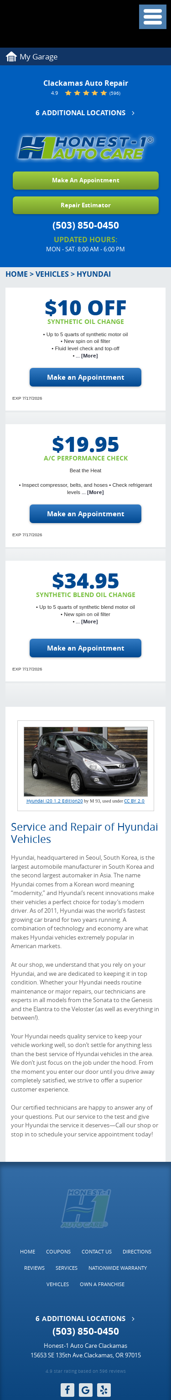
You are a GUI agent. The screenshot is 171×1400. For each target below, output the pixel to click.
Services (67, 1267)
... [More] (86, 355)
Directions (137, 1251)
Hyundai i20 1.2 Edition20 (54, 801)
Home (16, 274)
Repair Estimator (86, 205)
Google (86, 1390)
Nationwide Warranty (117, 1267)
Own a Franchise (102, 1284)
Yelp (104, 1390)
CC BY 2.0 (134, 801)
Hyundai (94, 274)
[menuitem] (28, 1251)
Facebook (67, 1390)
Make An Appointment (85, 180)
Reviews (34, 1267)
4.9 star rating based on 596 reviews (86, 1371)
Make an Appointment (85, 377)
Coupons (58, 1251)
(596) (114, 93)
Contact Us (97, 1251)
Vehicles (52, 274)
